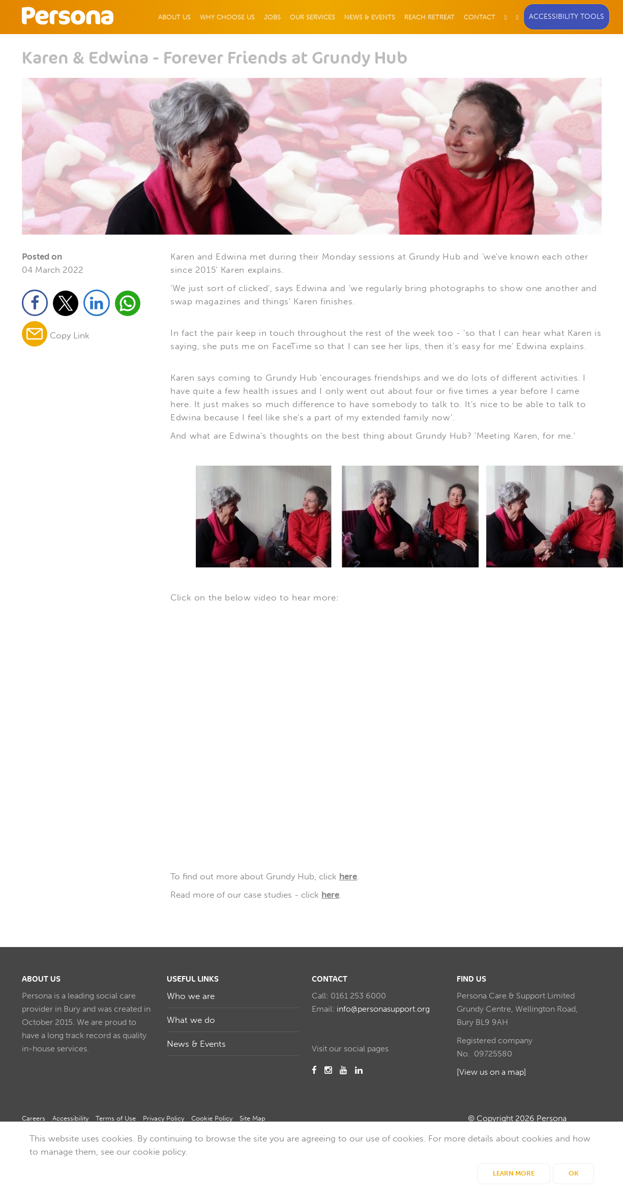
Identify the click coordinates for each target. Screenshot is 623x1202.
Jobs (272, 17)
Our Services (312, 17)
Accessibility (70, 1118)
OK (573, 1173)
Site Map (252, 1118)
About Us (174, 17)
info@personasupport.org (383, 1009)
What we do (191, 1020)
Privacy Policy (163, 1118)
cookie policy (159, 1152)
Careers (33, 1118)
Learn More (514, 1173)
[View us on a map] (491, 1072)
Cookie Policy (211, 1118)
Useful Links (193, 979)
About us (41, 979)
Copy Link (70, 336)
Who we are (191, 996)
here (348, 876)
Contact (479, 17)
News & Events (369, 17)
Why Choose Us (227, 17)
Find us (471, 979)
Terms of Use (116, 1118)
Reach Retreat (429, 17)
